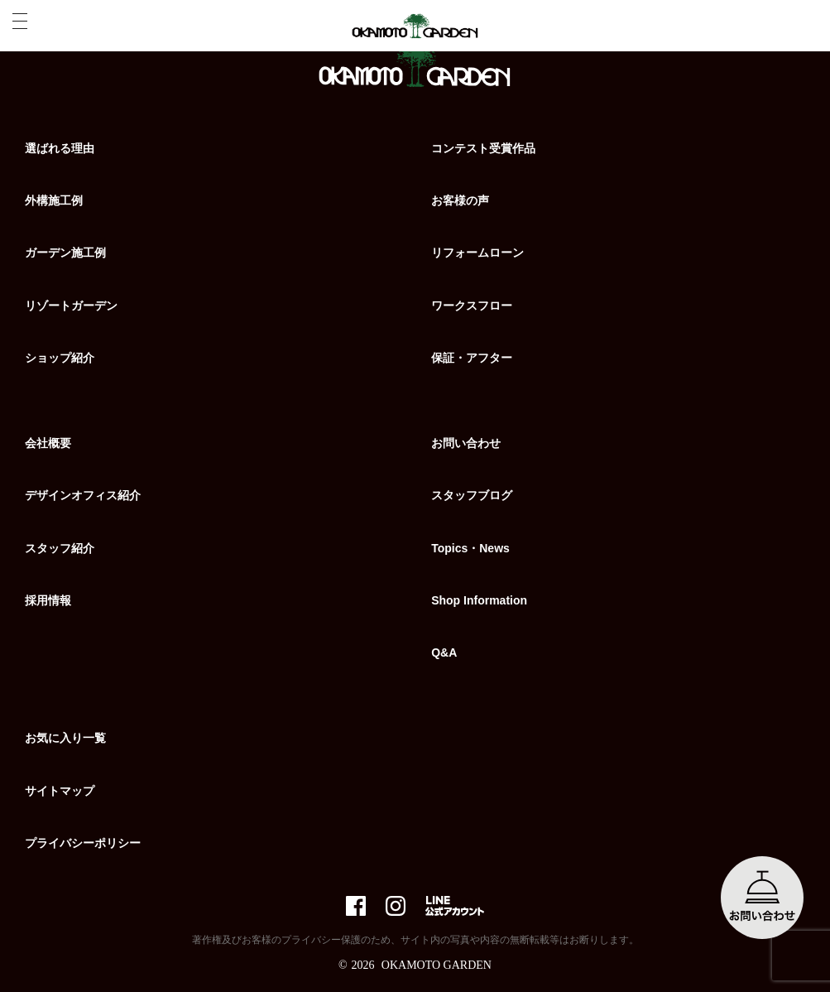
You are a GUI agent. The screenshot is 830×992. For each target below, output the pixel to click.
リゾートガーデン (71, 305)
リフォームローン (477, 252)
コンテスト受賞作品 (483, 148)
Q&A (444, 652)
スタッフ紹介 (59, 548)
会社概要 (48, 443)
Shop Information (479, 600)
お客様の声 (460, 200)
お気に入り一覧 (65, 737)
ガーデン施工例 (65, 252)
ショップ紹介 (59, 357)
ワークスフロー (471, 305)
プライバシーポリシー (83, 843)
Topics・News (470, 548)
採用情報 (48, 600)
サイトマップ (59, 790)
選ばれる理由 (59, 148)
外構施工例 (54, 200)
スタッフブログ (471, 495)
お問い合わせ (466, 443)
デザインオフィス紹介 (83, 495)
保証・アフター (471, 357)
